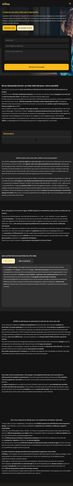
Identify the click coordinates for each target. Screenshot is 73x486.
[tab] (8, 261)
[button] (69, 3)
